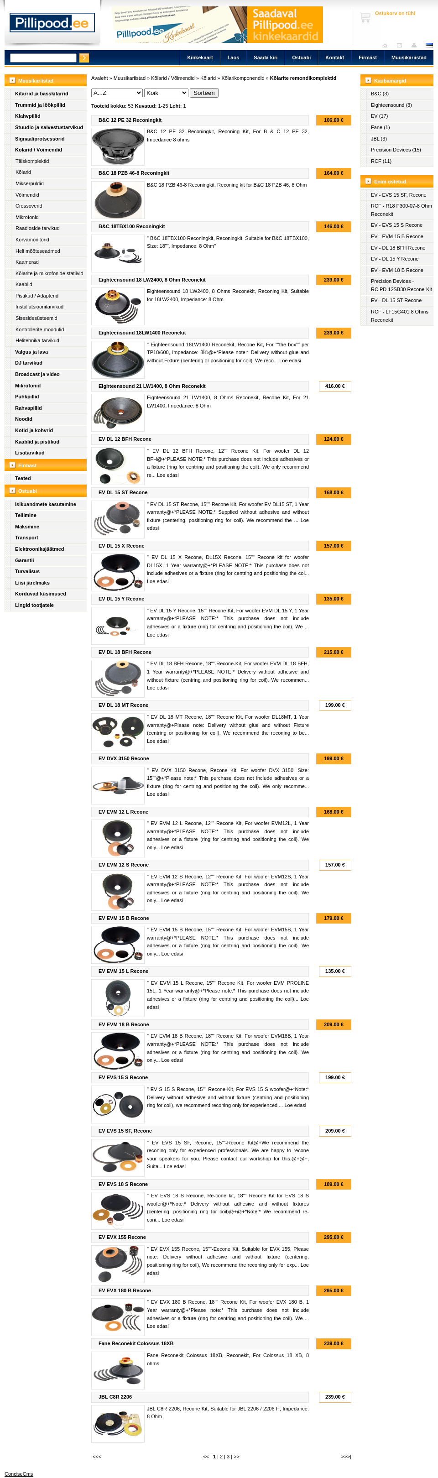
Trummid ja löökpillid (40, 105)
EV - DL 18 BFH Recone (398, 248)
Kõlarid (23, 172)
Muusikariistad (409, 57)
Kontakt (334, 57)
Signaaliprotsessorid (40, 138)
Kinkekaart (200, 57)
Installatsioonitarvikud (39, 306)
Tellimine (25, 515)
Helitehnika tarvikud (37, 340)
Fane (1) (380, 127)
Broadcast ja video (37, 374)
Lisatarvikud (30, 452)
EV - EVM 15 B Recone (397, 236)
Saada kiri (401, 45)
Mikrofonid (27, 217)
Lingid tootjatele (34, 605)
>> (237, 1456)
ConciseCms (19, 1474)
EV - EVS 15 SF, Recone (399, 195)
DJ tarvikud (28, 363)
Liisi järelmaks (32, 582)
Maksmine (27, 526)
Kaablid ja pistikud (37, 441)
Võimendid (27, 195)
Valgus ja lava (31, 352)
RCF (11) (381, 161)
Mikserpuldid (30, 183)
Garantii (24, 560)
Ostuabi (301, 57)
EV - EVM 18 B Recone (397, 270)
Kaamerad (27, 262)
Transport (26, 537)
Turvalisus (27, 571)
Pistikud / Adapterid (37, 295)
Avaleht (387, 45)
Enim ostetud (390, 181)
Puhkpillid (27, 396)
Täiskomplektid (32, 161)
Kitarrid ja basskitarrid (41, 93)
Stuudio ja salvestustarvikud (49, 127)
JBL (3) (379, 138)
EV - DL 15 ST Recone (396, 300)
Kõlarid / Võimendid (38, 149)
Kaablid (24, 284)
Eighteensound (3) (391, 105)
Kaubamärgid (390, 81)
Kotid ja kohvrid (34, 430)
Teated (23, 478)
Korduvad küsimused (40, 593)
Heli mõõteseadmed (38, 251)
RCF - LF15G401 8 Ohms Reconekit (399, 316)
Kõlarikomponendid (242, 78)
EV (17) (379, 116)
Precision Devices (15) (396, 149)
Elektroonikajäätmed (39, 549)
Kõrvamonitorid (32, 239)
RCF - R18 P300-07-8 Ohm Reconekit (401, 210)
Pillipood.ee (52, 25)
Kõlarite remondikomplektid (303, 78)
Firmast (368, 57)
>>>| (346, 1456)
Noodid (23, 419)
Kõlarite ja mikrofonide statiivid (49, 273)
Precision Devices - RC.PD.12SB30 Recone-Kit (401, 285)
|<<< (96, 1456)
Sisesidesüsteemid (36, 318)
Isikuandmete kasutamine (45, 504)
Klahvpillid (28, 116)
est (428, 45)
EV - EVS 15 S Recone (396, 225)
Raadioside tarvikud (38, 228)
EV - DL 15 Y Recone (394, 258)
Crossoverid (29, 206)
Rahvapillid (28, 408)
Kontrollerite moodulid (40, 329)
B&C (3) (380, 93)
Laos (234, 57)
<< (206, 1456)
